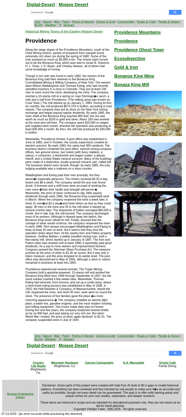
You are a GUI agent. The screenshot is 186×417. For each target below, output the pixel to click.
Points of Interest (83, 21)
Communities (125, 21)
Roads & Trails (146, 21)
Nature (47, 21)
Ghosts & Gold (105, 21)
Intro (37, 21)
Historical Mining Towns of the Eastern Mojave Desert (64, 31)
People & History (169, 21)
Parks (65, 21)
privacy (20, 397)
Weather (50, 25)
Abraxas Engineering (20, 393)
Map (57, 21)
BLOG (39, 25)
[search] (97, 12)
